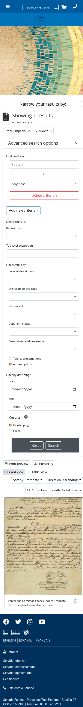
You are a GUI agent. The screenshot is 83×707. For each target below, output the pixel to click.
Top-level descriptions (27, 359)
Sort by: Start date (26, 480)
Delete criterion (44, 195)
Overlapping (21, 425)
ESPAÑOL (25, 640)
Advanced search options (33, 143)
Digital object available (23, 289)
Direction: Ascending (63, 480)
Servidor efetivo (14, 661)
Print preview (16, 464)
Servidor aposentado (17, 673)
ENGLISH (9, 640)
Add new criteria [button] (22, 210)
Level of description (21, 271)
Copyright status (19, 324)
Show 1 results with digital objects (54, 490)
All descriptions (22, 364)
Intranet (10, 652)
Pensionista (11, 679)
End (11, 399)
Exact (16, 431)
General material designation (27, 341)
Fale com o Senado (18, 688)
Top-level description (19, 245)
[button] (64, 6)
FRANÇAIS (43, 640)
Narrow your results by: (43, 104)
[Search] (44, 164)
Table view (37, 472)
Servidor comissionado (19, 667)
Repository (13, 228)
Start (12, 381)
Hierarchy (43, 464)
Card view (14, 472)
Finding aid (16, 306)
